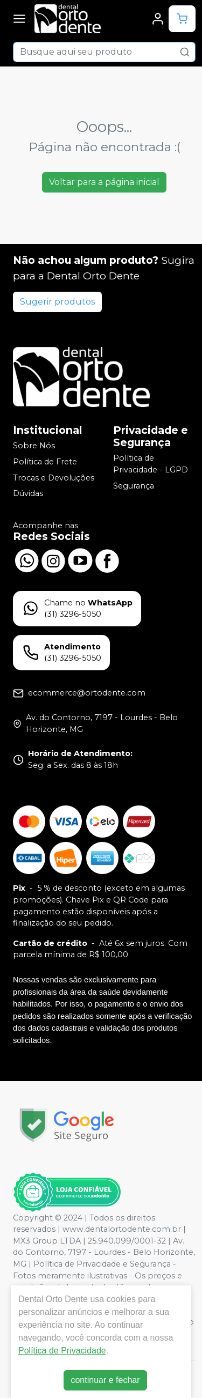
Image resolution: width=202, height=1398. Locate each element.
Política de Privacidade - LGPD (150, 464)
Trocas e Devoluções (53, 478)
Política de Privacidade (62, 1350)
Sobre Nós (34, 446)
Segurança (133, 486)
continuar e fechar (105, 1380)
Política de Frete (45, 462)
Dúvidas (28, 493)
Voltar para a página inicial (104, 182)
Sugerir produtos (57, 302)
